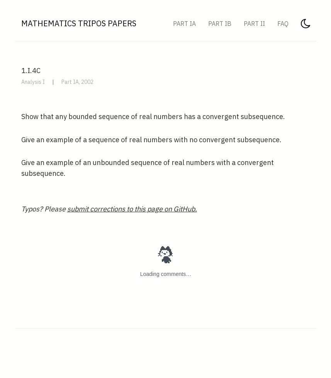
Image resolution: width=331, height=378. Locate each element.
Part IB (219, 23)
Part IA (184, 23)
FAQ (283, 23)
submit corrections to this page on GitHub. (132, 208)
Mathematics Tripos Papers (78, 23)
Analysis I (33, 81)
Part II (254, 23)
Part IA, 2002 (77, 81)
